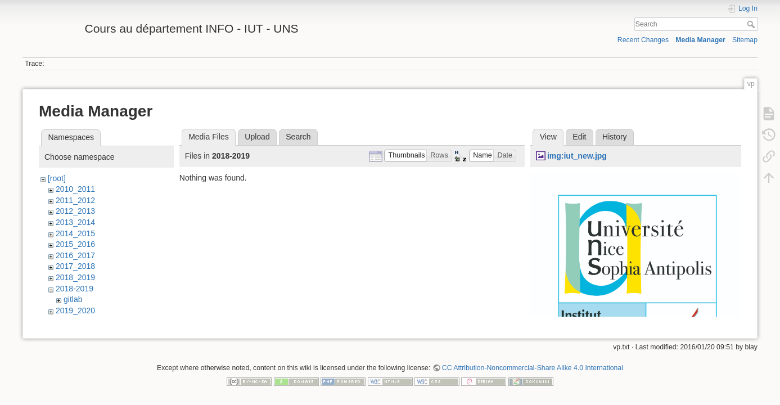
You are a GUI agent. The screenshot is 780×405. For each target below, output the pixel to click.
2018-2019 (74, 288)
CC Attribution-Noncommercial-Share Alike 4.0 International (532, 368)
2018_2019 (75, 277)
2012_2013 (75, 210)
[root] (57, 178)
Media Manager (700, 40)
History (614, 136)
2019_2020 (75, 310)
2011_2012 (75, 200)
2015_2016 (75, 244)
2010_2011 (75, 189)
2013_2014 (75, 222)
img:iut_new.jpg (577, 155)
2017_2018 (75, 266)
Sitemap (745, 40)
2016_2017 (75, 255)
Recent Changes (643, 40)
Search (752, 24)
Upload (257, 136)
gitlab (73, 299)
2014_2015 (75, 233)
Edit (579, 136)
